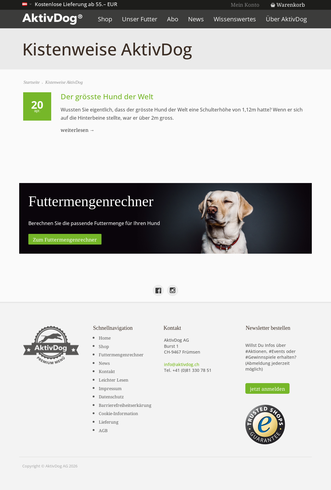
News (196, 19)
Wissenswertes (235, 19)
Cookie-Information (118, 413)
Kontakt (107, 371)
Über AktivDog (286, 19)
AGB (103, 430)
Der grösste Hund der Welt (107, 96)
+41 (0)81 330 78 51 (192, 370)
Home (105, 337)
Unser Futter (139, 19)
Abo (172, 19)
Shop (105, 19)
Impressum (110, 388)
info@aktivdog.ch (181, 364)
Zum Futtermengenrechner (65, 239)
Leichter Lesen (113, 379)
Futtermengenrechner (121, 354)
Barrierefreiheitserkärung (125, 405)
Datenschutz (111, 396)
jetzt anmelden (267, 388)
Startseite (31, 82)
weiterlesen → (77, 129)
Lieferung (109, 421)
